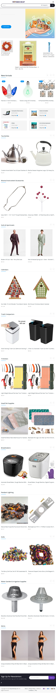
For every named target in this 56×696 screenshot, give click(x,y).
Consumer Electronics (16, 111)
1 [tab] (26, 35)
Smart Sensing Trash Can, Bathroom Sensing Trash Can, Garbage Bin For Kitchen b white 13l (26, 352)
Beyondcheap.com (14, 692)
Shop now (6, 26)
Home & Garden (46, 111)
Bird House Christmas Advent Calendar (38, 307)
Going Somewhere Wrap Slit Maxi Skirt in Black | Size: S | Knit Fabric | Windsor (22, 667)
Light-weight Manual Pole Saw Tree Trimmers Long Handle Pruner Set (20, 396)
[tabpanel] (28, 23)
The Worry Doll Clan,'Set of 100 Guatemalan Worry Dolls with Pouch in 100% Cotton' (24, 574)
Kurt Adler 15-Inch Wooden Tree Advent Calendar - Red (16, 307)
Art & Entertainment (46, 125)
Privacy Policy (32, 692)
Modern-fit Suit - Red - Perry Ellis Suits (11, 263)
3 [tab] (29, 35)
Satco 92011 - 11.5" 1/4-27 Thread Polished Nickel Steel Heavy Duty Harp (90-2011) (23, 218)
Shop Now (16, 117)
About (26, 692)
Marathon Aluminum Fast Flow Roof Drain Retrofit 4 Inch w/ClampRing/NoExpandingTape (26, 619)
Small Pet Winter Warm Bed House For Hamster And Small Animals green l (21, 441)
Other (15, 125)
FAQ (36, 693)
